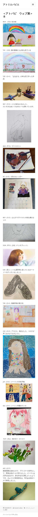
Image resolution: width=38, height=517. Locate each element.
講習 (6, 510)
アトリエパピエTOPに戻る (10, 514)
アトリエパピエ (11, 4)
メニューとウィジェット (33, 6)
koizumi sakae (18, 508)
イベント (28, 508)
